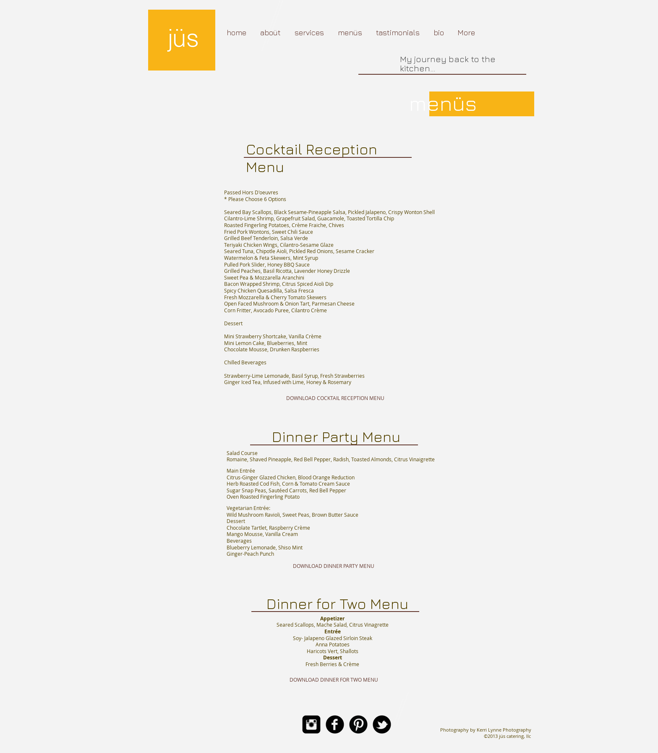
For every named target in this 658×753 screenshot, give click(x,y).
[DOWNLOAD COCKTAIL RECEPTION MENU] (335, 398)
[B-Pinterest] (358, 724)
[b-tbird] (382, 724)
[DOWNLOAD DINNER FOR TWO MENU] (334, 679)
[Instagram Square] (311, 724)
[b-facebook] (335, 724)
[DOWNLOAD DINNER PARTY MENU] (333, 566)
